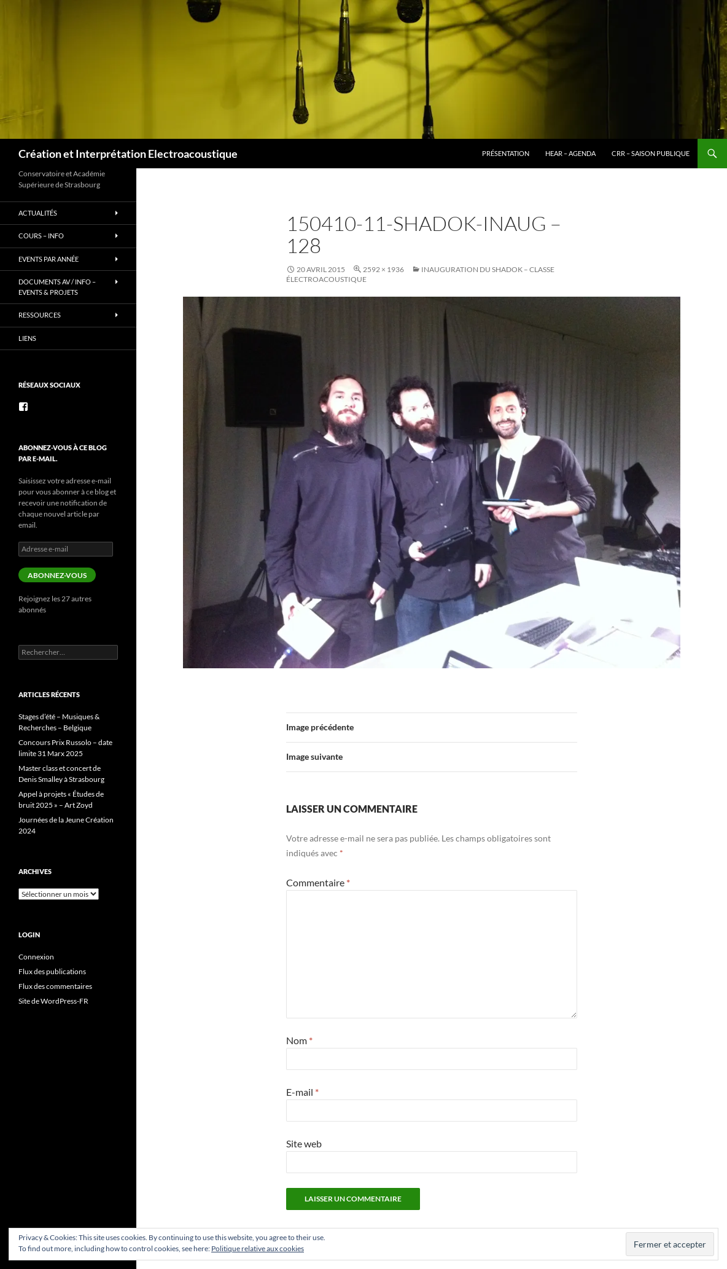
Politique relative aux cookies (257, 1248)
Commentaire (318, 882)
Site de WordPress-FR (53, 1000)
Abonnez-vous (57, 575)
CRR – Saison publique (651, 153)
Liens (27, 338)
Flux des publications (52, 971)
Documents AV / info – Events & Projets (57, 287)
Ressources (39, 315)
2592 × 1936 (383, 269)
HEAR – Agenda (570, 153)
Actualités (37, 213)
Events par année (48, 259)
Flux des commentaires (55, 986)
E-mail (302, 1092)
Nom (299, 1040)
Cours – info (41, 236)
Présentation (505, 153)
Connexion (36, 956)
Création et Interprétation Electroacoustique (128, 153)
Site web (304, 1143)
